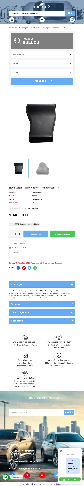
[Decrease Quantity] (11, 234)
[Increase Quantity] (20, 234)
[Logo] (42, 5)
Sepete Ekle (36, 234)
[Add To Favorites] (42, 243)
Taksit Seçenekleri (20, 312)
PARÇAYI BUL (41, 81)
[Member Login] (42, 19)
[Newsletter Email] (42, 412)
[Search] (42, 13)
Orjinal (34, 196)
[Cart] (72, 19)
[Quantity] (15, 234)
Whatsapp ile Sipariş (62, 234)
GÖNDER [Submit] (69, 412)
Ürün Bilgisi (16, 284)
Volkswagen (36, 192)
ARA (70, 13)
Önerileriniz (17, 321)
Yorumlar (15, 304)
